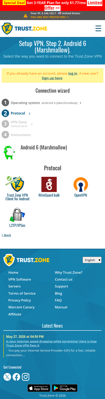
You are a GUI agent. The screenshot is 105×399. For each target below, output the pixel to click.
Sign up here (52, 78)
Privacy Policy (19, 300)
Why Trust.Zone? (68, 272)
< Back (6, 235)
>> (49, 17)
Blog (58, 293)
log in (73, 73)
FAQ (58, 300)
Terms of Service (22, 293)
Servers (14, 286)
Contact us (63, 279)
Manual (61, 307)
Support (61, 286)
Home (13, 272)
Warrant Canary (21, 307)
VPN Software (19, 279)
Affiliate (14, 314)
